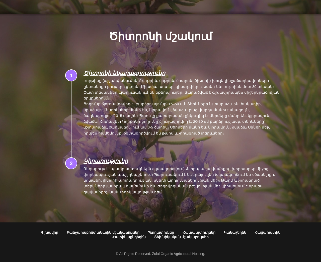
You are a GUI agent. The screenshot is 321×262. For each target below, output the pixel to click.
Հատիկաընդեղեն (129, 237)
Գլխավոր (49, 232)
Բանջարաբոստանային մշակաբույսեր (103, 232)
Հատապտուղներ (199, 232)
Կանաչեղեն (235, 232)
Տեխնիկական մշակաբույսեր (181, 237)
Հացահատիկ (267, 232)
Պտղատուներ (161, 232)
